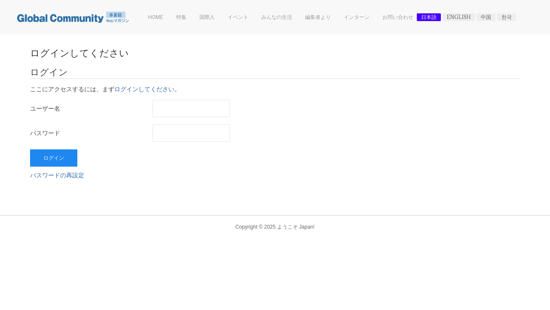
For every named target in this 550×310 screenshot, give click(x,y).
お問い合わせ (397, 17)
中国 (486, 17)
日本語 (429, 17)
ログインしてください (144, 89)
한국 (506, 17)
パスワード (45, 133)
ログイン (53, 158)
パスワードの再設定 (57, 175)
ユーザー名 (45, 108)
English (459, 17)
